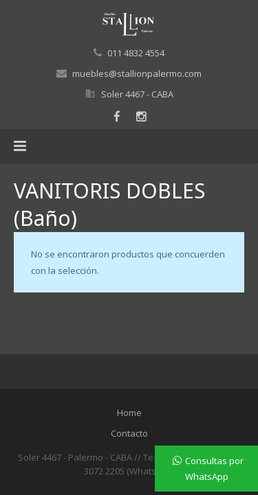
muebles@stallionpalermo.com (137, 73)
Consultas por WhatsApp (214, 468)
